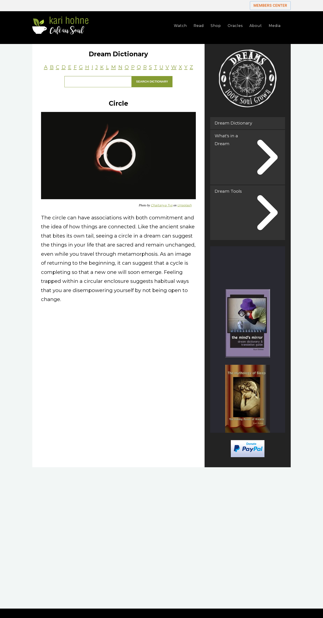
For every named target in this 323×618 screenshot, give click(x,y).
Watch (180, 26)
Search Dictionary (152, 81)
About (255, 26)
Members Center (270, 5)
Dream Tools (228, 191)
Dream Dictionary (233, 123)
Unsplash (184, 205)
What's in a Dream (226, 139)
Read (199, 26)
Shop (216, 26)
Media (275, 26)
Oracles (235, 26)
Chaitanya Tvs (161, 205)
